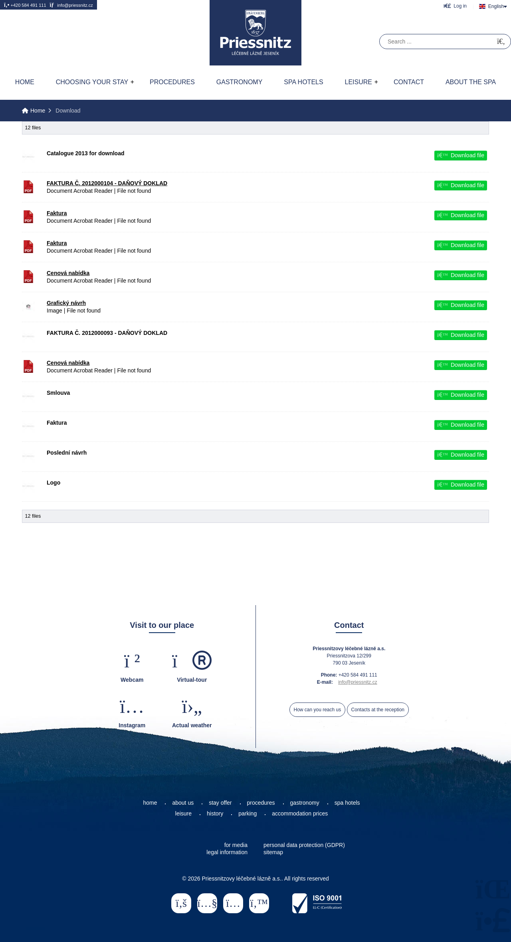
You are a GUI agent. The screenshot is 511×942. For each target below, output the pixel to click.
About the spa (471, 82)
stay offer (220, 803)
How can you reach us (317, 709)
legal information (227, 852)
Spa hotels (303, 82)
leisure (183, 813)
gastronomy (304, 803)
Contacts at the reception (377, 709)
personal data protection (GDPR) (304, 845)
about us (183, 803)
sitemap (273, 852)
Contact (409, 82)
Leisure (358, 82)
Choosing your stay (92, 82)
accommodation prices (300, 813)
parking (247, 813)
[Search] (501, 41)
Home (255, 32)
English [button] (496, 6)
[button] (455, 6)
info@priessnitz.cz (71, 5)
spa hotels (347, 803)
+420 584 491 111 (25, 5)
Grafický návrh (66, 303)
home (150, 803)
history (215, 813)
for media (236, 845)
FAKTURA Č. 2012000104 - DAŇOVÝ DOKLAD (107, 183)
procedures (261, 803)
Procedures (172, 82)
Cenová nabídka (68, 273)
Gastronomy (239, 82)
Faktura (57, 213)
